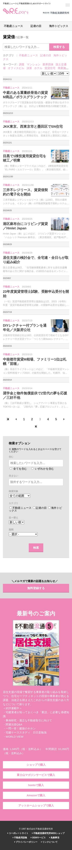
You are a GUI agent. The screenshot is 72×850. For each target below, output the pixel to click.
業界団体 (48, 64)
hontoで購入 (36, 785)
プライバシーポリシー (25, 842)
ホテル (38, 68)
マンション (33, 64)
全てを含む (18, 468)
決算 (29, 68)
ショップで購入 (36, 764)
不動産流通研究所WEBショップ (48, 833)
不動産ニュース (13, 26)
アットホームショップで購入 (36, 805)
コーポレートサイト (17, 833)
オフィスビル (16, 68)
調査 (21, 64)
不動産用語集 (20, 837)
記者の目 (36, 26)
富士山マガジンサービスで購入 (36, 774)
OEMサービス (38, 837)
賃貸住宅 (50, 68)
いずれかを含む (42, 468)
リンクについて (49, 842)
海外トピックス (58, 26)
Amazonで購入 (36, 795)
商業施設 (63, 68)
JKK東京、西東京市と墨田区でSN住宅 (33, 126)
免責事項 (54, 837)
